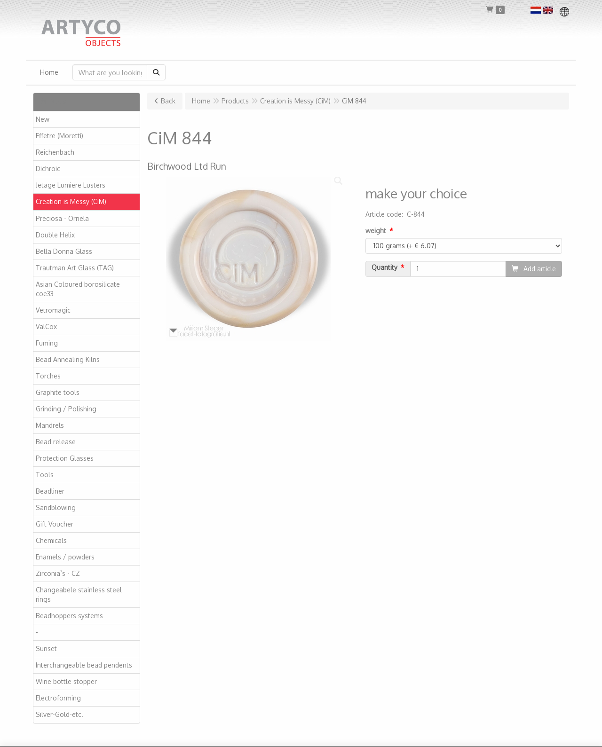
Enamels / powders (65, 557)
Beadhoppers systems (69, 616)
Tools (45, 475)
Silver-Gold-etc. (59, 714)
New (42, 119)
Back (168, 101)
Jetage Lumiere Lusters (70, 185)
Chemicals (51, 540)
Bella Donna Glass (64, 251)
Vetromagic (53, 310)
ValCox (46, 326)
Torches (48, 376)
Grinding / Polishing (66, 409)
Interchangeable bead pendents (84, 665)
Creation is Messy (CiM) (71, 201)
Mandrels (50, 425)
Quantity (384, 267)
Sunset (46, 649)
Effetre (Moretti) (59, 136)
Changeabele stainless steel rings (79, 594)
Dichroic (48, 169)
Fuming (47, 343)
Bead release (56, 442)
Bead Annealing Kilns (68, 359)
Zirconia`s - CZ (58, 573)
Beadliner (50, 491)
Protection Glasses (65, 458)
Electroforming (58, 698)
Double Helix (55, 235)
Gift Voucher (54, 524)
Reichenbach (55, 152)
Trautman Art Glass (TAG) (75, 268)
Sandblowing (56, 507)
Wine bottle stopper (66, 681)
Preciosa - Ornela (62, 218)
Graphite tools (57, 392)
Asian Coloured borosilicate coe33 (78, 289)
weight (375, 231)
